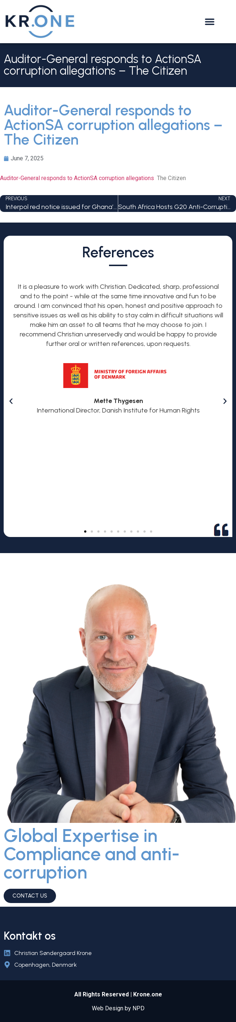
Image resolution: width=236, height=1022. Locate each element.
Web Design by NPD (118, 1008)
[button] (209, 21)
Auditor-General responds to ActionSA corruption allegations (77, 178)
